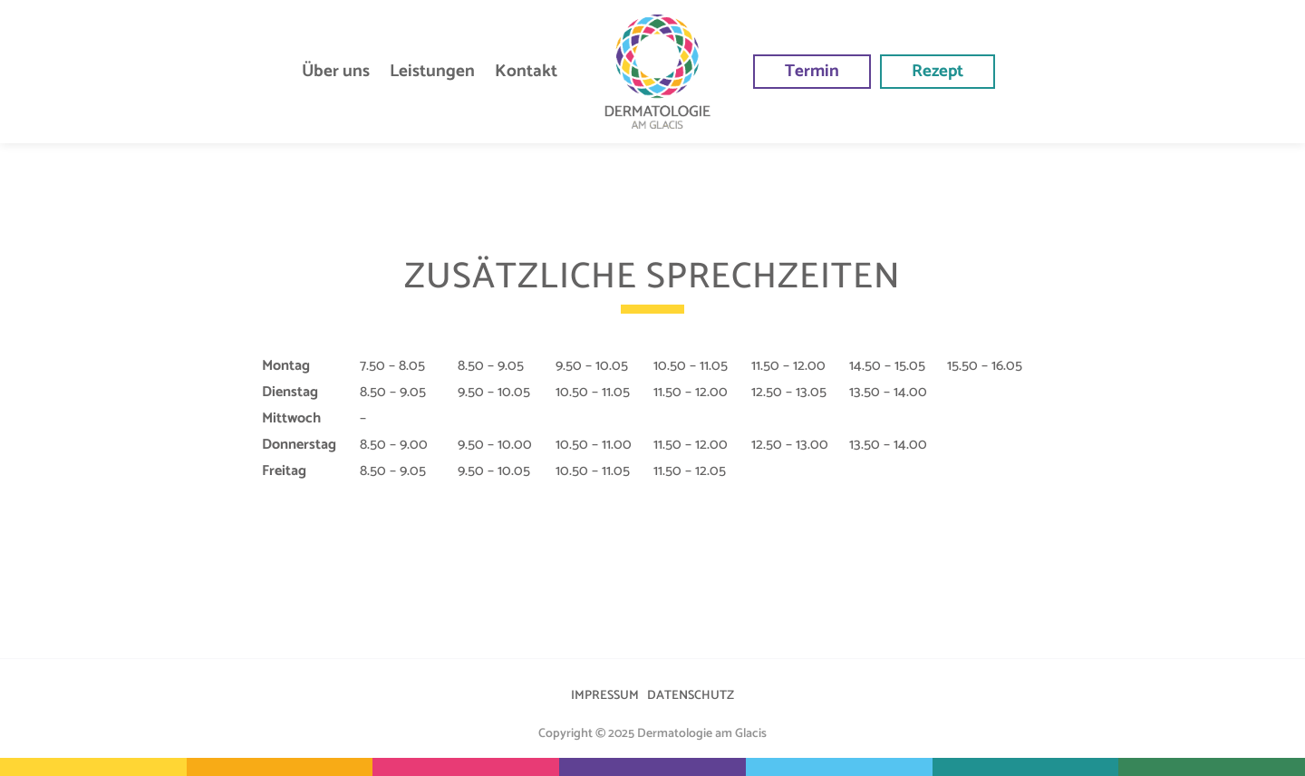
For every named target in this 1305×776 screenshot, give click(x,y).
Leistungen (432, 71)
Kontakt (526, 71)
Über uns (336, 71)
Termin (812, 71)
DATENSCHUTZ (690, 695)
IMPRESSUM (605, 695)
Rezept (937, 71)
